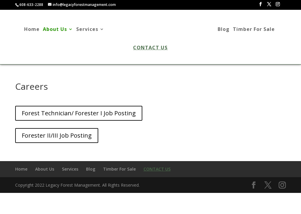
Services (87, 29)
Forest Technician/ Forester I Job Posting (79, 113)
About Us (55, 29)
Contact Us (150, 48)
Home (32, 29)
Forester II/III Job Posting (57, 135)
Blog (224, 29)
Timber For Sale (254, 29)
